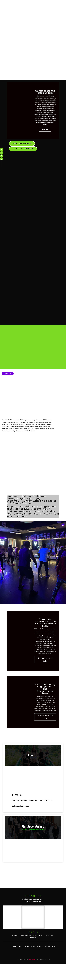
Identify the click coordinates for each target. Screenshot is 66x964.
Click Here (45, 129)
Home (14, 947)
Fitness (39, 947)
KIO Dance (32, 960)
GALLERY (47, 947)
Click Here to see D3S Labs (45, 659)
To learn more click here (45, 717)
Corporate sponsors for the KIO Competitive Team (45, 623)
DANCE (27, 947)
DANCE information (22, 143)
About (21, 947)
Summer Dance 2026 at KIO (45, 91)
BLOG (53, 947)
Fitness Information (23, 149)
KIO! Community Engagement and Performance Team (45, 689)
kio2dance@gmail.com (20, 806)
